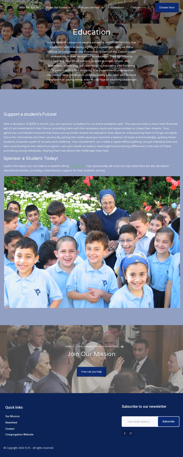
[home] (4, 7)
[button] (29, 7)
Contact (136, 7)
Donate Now (166, 7)
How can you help (91, 372)
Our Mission (12, 416)
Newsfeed (117, 7)
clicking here (77, 166)
